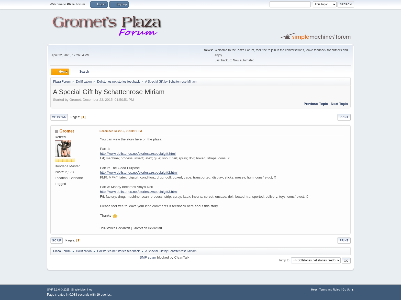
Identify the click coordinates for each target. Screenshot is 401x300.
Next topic (339, 104)
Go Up (56, 240)
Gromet (66, 131)
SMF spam (148, 257)
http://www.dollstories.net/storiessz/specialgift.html (138, 153)
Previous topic (316, 104)
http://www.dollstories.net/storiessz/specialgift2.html (138, 172)
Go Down (59, 117)
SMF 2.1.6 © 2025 (58, 289)
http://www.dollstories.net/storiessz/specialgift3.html (138, 192)
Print (344, 117)
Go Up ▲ (348, 289)
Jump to (284, 260)
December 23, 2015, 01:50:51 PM (120, 130)
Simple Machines (81, 289)
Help (314, 289)
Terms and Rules (329, 289)
